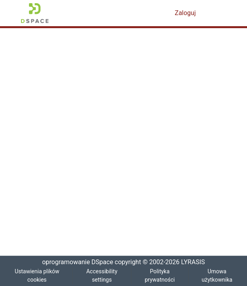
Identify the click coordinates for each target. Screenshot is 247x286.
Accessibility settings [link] (102, 276)
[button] (34, 13)
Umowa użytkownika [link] (217, 276)
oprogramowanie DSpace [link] (75, 262)
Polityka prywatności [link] (159, 276)
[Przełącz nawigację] (215, 13)
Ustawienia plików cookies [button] (37, 276)
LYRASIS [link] (194, 262)
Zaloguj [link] (186, 13)
